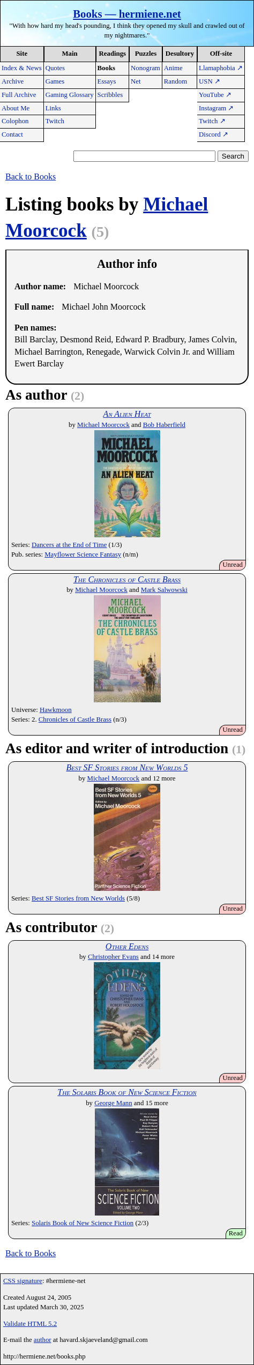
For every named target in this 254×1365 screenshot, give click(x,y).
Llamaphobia (221, 68)
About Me (15, 108)
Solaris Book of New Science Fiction (82, 1223)
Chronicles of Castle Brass (75, 719)
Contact (12, 134)
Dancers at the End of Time (69, 545)
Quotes (55, 68)
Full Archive (19, 95)
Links (53, 108)
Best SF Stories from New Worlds (78, 898)
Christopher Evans (113, 957)
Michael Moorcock (103, 425)
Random (175, 81)
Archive (13, 81)
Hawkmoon (56, 710)
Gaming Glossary (70, 95)
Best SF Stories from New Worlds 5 (127, 767)
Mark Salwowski (164, 590)
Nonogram (145, 68)
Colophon (15, 121)
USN (209, 81)
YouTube (215, 95)
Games (55, 81)
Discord (213, 134)
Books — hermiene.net (127, 14)
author (42, 1340)
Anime (173, 68)
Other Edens (127, 946)
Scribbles (110, 95)
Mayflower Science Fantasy (82, 554)
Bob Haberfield (164, 425)
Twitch (55, 121)
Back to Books (30, 176)
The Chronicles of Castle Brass (127, 579)
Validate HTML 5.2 (30, 1324)
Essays (107, 81)
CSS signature (22, 1281)
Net (135, 81)
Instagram (216, 108)
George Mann (113, 1103)
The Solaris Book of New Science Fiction (126, 1092)
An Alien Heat (127, 413)
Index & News (22, 68)
